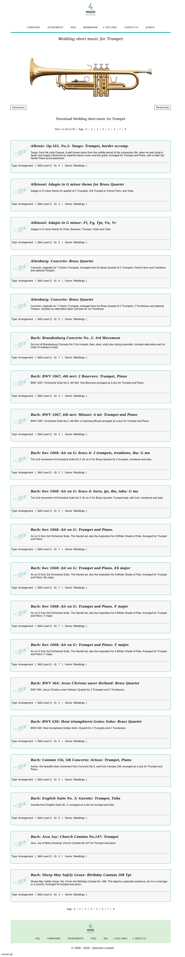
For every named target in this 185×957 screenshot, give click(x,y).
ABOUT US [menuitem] (140, 938)
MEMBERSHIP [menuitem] (90, 27)
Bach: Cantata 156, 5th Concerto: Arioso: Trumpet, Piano (81, 760)
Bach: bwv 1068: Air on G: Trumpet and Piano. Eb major (81, 568)
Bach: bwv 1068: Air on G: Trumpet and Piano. (72, 529)
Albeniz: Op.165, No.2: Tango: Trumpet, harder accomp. (80, 146)
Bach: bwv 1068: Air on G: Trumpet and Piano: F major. (80, 645)
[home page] (91, 9)
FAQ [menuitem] (37, 938)
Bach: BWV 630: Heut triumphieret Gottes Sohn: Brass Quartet (86, 721)
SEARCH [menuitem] (150, 27)
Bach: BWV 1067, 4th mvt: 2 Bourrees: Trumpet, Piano (79, 376)
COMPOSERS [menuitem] (33, 27)
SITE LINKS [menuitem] (111, 27)
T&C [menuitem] (105, 938)
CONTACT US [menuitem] (131, 27)
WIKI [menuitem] (73, 27)
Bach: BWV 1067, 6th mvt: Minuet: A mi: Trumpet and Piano (84, 414)
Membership (162, 107)
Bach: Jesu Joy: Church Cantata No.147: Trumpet (75, 836)
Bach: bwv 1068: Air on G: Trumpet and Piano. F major (79, 606)
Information (18, 107)
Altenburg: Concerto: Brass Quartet (62, 261)
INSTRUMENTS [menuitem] (55, 27)
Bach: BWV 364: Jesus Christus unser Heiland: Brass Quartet (85, 683)
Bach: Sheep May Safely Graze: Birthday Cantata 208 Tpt (81, 875)
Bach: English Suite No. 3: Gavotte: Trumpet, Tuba (75, 798)
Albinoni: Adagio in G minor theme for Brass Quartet (77, 184)
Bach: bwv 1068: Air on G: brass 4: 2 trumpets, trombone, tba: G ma (90, 453)
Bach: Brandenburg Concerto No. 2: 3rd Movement (75, 338)
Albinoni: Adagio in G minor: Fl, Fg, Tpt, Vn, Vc (74, 223)
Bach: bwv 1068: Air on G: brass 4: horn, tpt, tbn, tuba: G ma (84, 491)
